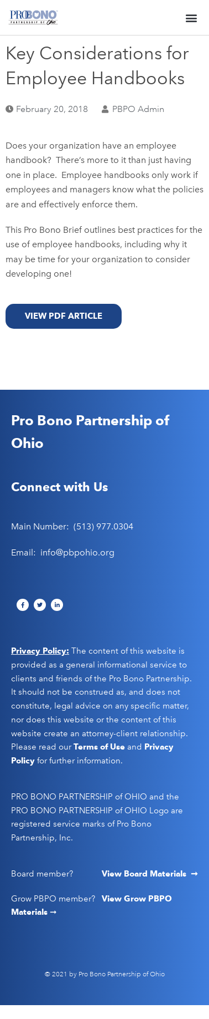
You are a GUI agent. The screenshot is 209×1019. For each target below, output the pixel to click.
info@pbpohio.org (77, 552)
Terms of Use (99, 747)
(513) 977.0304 (103, 526)
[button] (191, 17)
